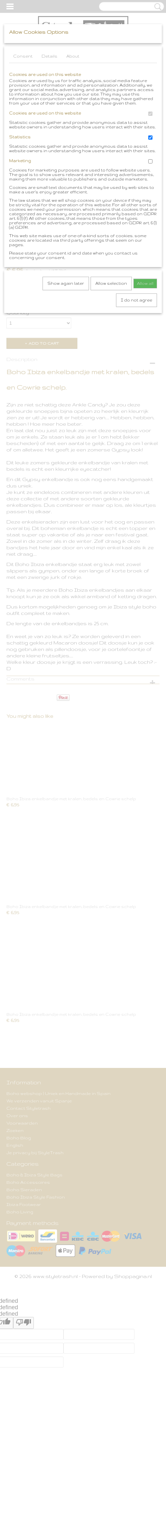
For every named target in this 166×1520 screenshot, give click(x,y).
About (72, 56)
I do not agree (136, 300)
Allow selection (111, 283)
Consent (23, 56)
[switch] (150, 114)
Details (49, 56)
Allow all (145, 283)
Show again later (65, 283)
